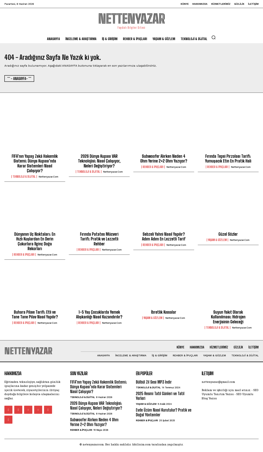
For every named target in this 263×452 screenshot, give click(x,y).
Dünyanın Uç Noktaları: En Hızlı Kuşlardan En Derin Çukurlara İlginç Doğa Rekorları (34, 242)
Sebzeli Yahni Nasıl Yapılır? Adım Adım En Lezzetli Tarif (163, 238)
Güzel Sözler (228, 235)
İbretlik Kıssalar (163, 313)
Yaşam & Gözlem (217, 241)
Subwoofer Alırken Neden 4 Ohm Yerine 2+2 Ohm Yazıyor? (163, 160)
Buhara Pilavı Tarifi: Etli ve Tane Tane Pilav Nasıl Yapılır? (35, 315)
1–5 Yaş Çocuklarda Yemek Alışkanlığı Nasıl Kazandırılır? (99, 315)
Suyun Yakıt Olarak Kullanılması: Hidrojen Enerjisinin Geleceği (228, 318)
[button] (213, 37)
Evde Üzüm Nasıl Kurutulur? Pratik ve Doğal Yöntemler (163, 415)
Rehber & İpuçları (153, 168)
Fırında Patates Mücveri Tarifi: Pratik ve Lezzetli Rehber (99, 240)
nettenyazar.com (48, 177)
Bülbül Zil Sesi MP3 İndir (154, 384)
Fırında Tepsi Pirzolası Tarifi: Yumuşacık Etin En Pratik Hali (228, 160)
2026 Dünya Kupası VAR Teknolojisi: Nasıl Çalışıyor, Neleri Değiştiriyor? (99, 162)
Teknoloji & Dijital (24, 177)
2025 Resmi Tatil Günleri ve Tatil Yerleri (160, 398)
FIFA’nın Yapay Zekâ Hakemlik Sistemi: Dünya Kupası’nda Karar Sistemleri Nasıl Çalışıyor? (35, 164)
